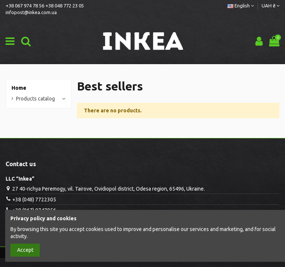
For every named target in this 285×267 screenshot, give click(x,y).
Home (19, 88)
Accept (25, 250)
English (240, 5)
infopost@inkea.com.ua (31, 12)
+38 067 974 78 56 (25, 5)
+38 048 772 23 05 (64, 5)
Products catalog (35, 99)
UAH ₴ (270, 5)
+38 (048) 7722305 (34, 199)
